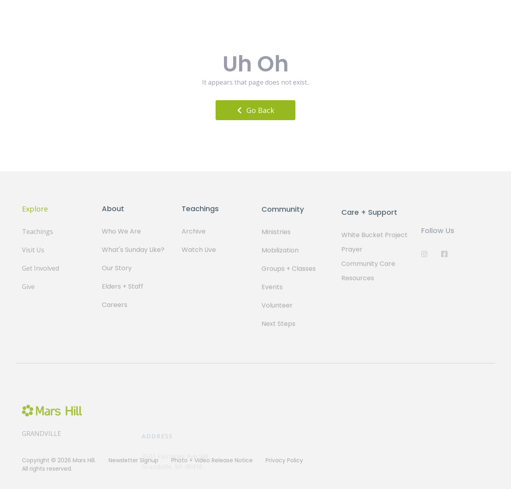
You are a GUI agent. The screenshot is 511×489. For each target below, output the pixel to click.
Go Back (255, 110)
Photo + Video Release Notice (212, 460)
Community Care (368, 267)
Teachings (37, 231)
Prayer (351, 253)
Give (28, 286)
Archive (194, 231)
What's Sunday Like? (133, 249)
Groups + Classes (288, 270)
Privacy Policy (284, 460)
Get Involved (40, 268)
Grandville (41, 439)
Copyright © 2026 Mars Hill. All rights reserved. (59, 464)
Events (272, 288)
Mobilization (280, 251)
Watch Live (199, 249)
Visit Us (33, 249)
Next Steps (278, 325)
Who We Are (121, 231)
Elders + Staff (122, 286)
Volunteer (277, 306)
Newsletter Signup (133, 460)
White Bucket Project (374, 239)
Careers (114, 304)
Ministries (276, 233)
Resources (357, 282)
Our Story (117, 268)
